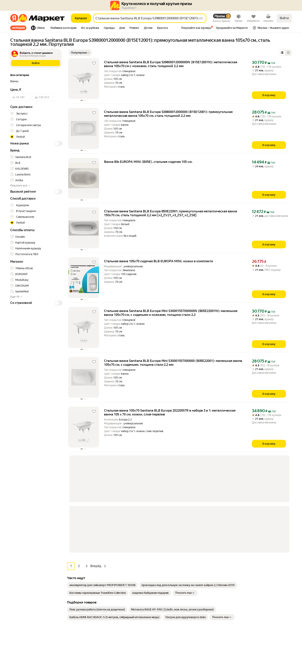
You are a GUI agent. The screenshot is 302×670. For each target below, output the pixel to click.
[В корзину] (269, 95)
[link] (102, 481)
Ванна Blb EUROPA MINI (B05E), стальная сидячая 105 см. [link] (148, 162)
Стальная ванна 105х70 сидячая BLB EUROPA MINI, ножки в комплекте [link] (158, 261)
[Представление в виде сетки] (288, 52)
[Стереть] (201, 18)
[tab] (19, 27)
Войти (284, 18)
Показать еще (185, 488)
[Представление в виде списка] (282, 52)
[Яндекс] (14, 18)
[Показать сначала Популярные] (80, 53)
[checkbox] (35, 157)
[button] (63, 28)
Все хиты (18, 27)
